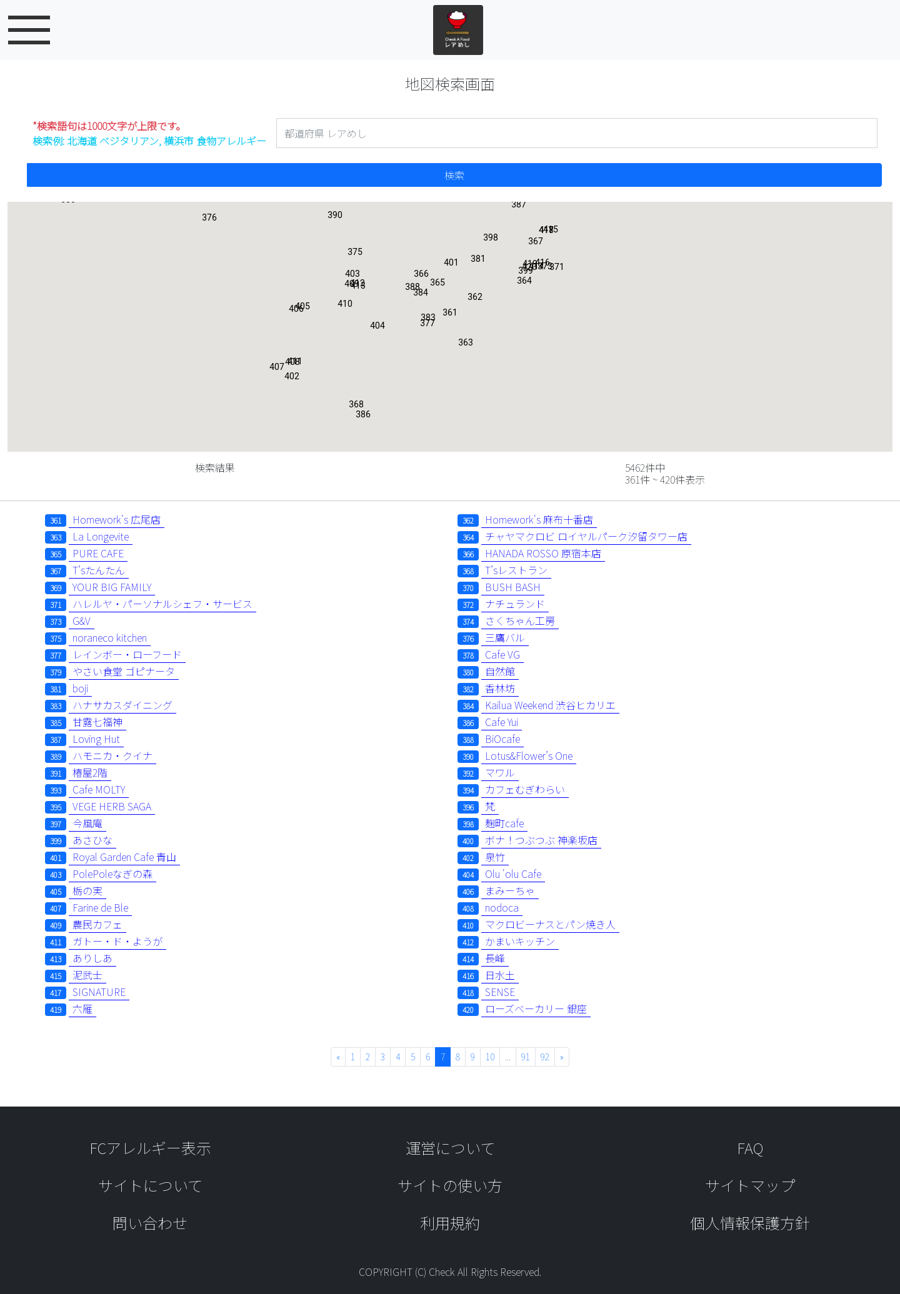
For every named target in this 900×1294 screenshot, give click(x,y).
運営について (450, 1147)
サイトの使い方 (450, 1185)
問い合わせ (150, 1222)
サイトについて (150, 1185)
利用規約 (450, 1222)
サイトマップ (750, 1185)
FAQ (750, 1147)
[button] (450, 315)
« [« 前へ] (338, 1056)
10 (490, 1056)
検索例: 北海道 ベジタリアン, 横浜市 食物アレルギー (149, 133)
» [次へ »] (562, 1056)
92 (545, 1056)
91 (525, 1056)
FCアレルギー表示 (150, 1147)
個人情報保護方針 (750, 1222)
